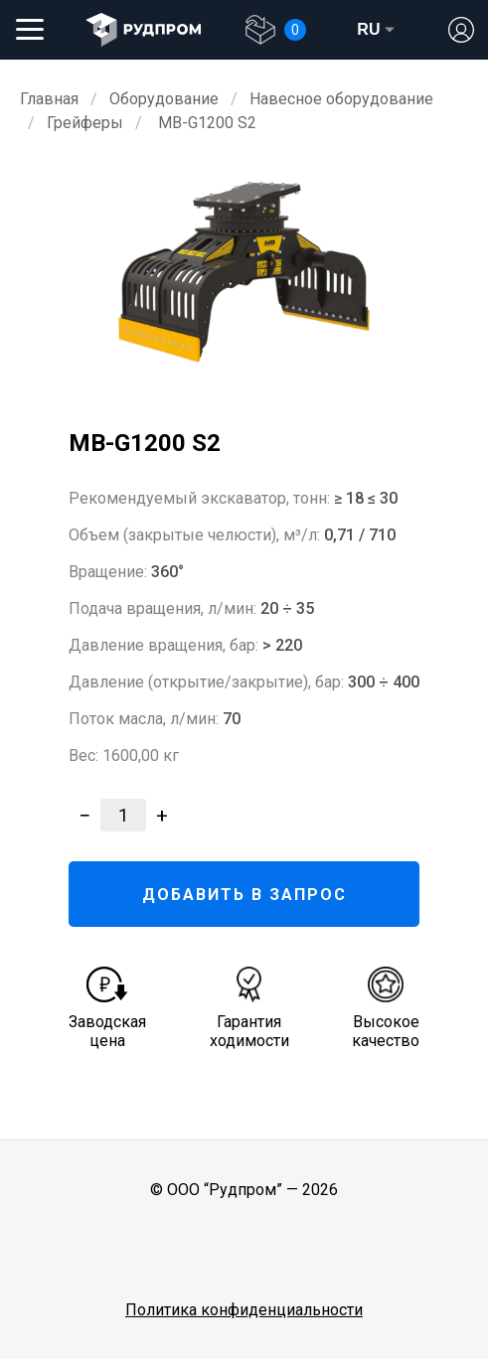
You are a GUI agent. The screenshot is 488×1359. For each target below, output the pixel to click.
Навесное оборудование (341, 98)
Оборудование (164, 98)
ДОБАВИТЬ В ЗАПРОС (244, 894)
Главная (49, 98)
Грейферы (85, 122)
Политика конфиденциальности (244, 1309)
